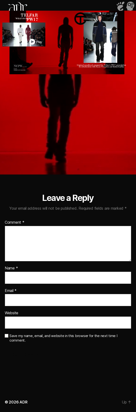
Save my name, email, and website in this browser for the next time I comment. (63, 338)
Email (11, 291)
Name (11, 268)
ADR (23, 402)
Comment (14, 222)
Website (11, 313)
